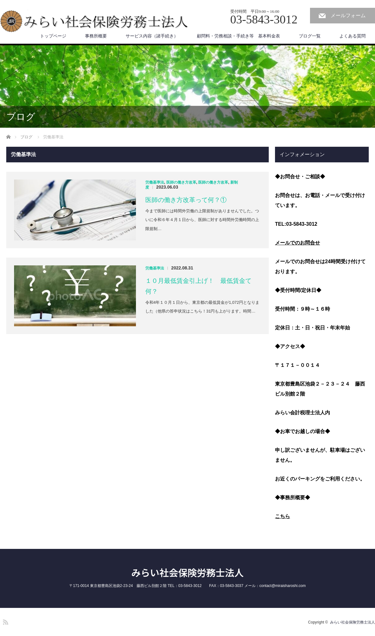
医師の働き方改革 (181, 182)
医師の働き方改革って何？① (186, 199)
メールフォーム (348, 15)
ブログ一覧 (310, 35)
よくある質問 (352, 35)
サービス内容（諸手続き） (152, 35)
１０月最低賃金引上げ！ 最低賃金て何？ (198, 286)
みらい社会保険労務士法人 (187, 572)
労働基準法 (154, 182)
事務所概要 (96, 35)
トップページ (53, 35)
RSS (4, 621)
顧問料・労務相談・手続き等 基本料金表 (238, 35)
